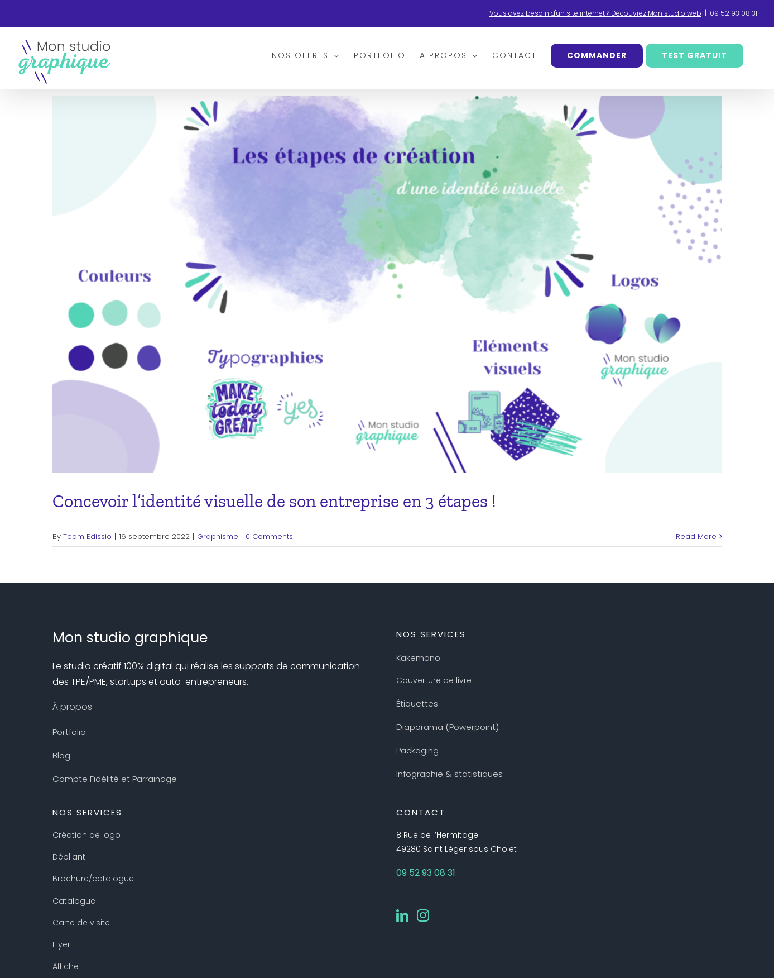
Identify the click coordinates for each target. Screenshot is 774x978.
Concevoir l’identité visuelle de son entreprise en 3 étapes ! (274, 501)
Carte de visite (81, 922)
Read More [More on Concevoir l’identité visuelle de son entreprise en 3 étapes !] (696, 536)
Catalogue (73, 901)
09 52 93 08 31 (733, 13)
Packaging (417, 750)
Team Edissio (87, 536)
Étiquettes (417, 703)
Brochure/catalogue (93, 878)
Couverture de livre (434, 680)
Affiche (65, 966)
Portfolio (69, 732)
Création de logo (86, 835)
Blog (61, 755)
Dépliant (68, 856)
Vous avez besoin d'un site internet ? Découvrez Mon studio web (595, 13)
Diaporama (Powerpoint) (447, 727)
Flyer (61, 944)
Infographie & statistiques (449, 774)
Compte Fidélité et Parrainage (114, 779)
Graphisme (217, 536)
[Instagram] (423, 915)
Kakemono (418, 658)
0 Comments (269, 536)
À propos (72, 706)
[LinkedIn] (402, 915)
